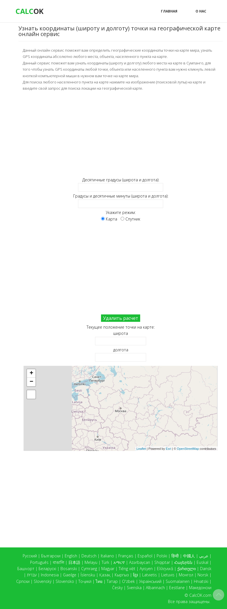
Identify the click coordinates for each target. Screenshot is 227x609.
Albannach (155, 587)
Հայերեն (183, 562)
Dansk (205, 568)
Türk (105, 562)
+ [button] (31, 373)
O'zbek (128, 581)
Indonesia (50, 575)
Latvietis (149, 575)
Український (150, 581)
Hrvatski (201, 581)
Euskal (202, 562)
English (71, 555)
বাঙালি (58, 562)
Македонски (200, 587)
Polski (162, 555)
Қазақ (104, 575)
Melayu (91, 562)
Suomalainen (178, 581)
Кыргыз (122, 575)
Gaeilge (69, 575)
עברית (32, 575)
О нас (201, 11)
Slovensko (65, 581)
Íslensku (88, 575)
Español (145, 555)
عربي (203, 555)
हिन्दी (175, 555)
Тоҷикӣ (84, 581)
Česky (117, 587)
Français (125, 555)
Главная (169, 11)
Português (39, 562)
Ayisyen (146, 568)
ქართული (186, 568)
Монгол (186, 575)
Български (50, 555)
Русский (30, 555)
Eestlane (177, 587)
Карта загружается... (123, 408)
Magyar (107, 568)
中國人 (189, 555)
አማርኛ (119, 562)
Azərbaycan (139, 562)
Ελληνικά (165, 568)
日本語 (74, 562)
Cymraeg (89, 568)
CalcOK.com (200, 595)
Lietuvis (168, 575)
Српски (23, 581)
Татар (112, 581)
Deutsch (88, 555)
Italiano (107, 555)
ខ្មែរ (135, 575)
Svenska (134, 587)
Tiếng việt (127, 568)
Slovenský (42, 581)
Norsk (202, 575)
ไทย (99, 581)
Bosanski (68, 568)
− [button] (31, 382)
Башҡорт (25, 568)
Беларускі (47, 568)
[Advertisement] (120, 134)
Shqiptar (162, 562)
